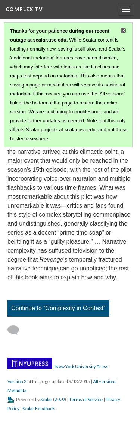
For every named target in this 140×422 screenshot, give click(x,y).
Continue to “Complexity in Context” (58, 308)
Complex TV (24, 9)
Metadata (17, 390)
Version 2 (17, 381)
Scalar (46, 399)
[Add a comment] (16, 330)
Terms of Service (86, 399)
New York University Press (81, 366)
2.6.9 (60, 399)
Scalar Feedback (38, 408)
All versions (104, 381)
